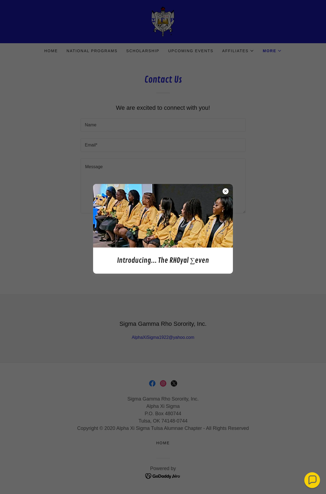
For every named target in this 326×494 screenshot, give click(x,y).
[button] (312, 480)
